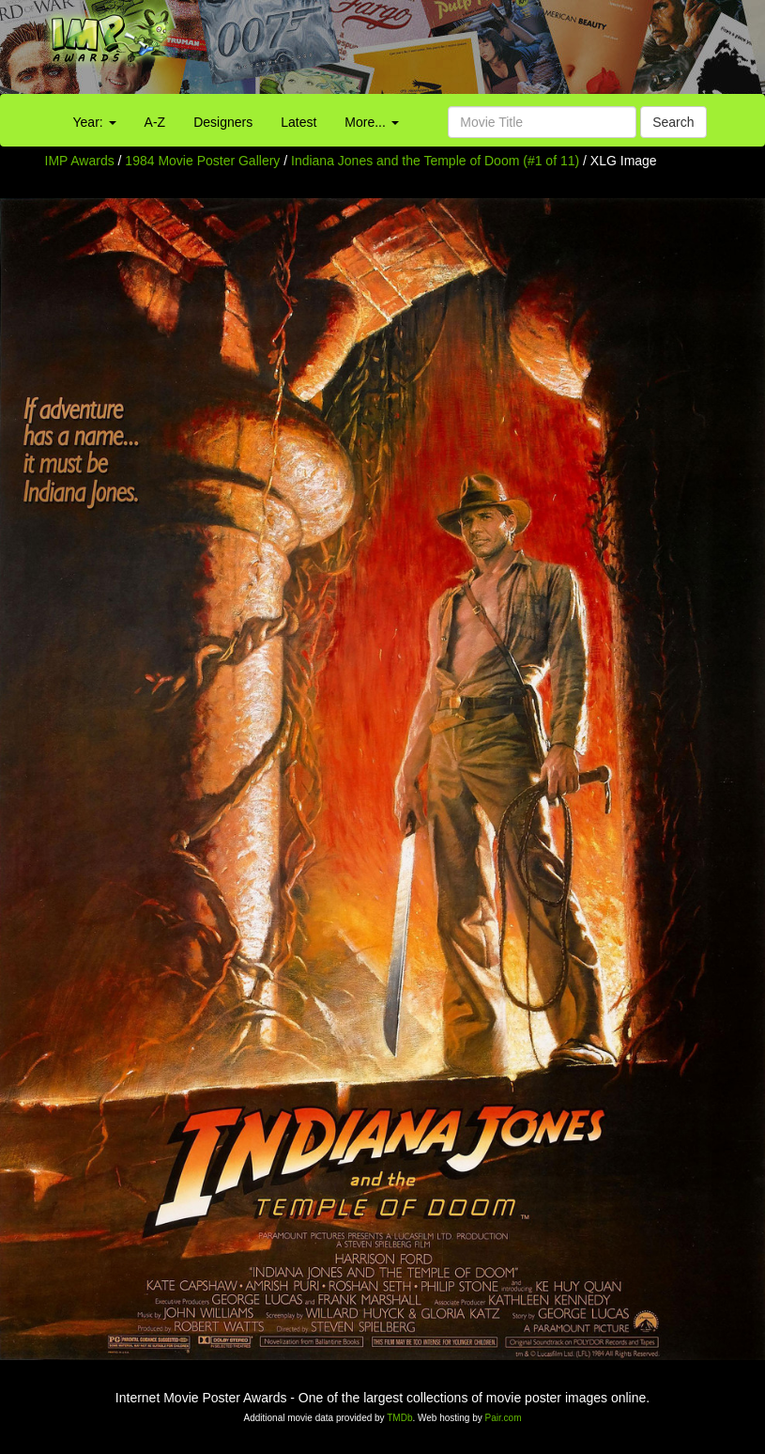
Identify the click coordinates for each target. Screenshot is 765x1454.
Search (673, 122)
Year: (94, 122)
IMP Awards (80, 160)
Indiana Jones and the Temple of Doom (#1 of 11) (435, 160)
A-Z (155, 122)
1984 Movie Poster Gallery (202, 160)
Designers (222, 122)
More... (371, 122)
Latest (298, 122)
